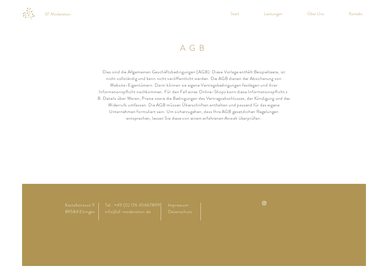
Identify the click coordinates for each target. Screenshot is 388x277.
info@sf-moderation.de (128, 211)
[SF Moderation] (57, 14)
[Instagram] (264, 203)
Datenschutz (180, 211)
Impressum (178, 205)
